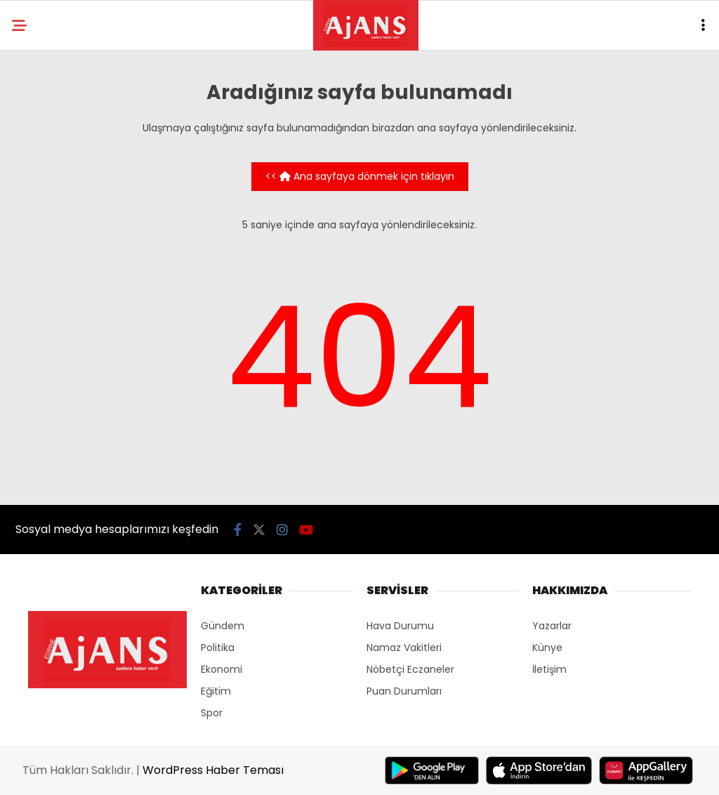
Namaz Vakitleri (404, 647)
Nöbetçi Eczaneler (410, 669)
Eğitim (216, 691)
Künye (547, 647)
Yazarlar (552, 626)
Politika (218, 647)
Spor (212, 713)
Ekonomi (221, 669)
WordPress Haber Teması (213, 770)
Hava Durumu (400, 626)
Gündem (222, 626)
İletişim (549, 669)
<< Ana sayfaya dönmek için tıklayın (359, 176)
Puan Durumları (404, 691)
